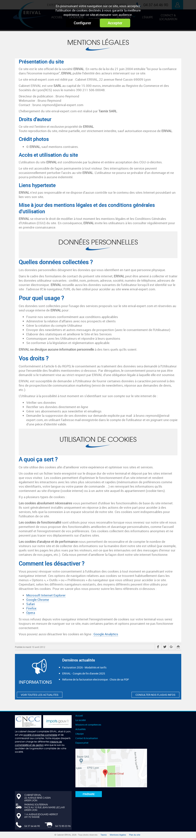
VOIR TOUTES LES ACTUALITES (39, 695)
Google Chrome (37, 599)
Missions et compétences (88, 724)
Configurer (82, 23)
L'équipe (79, 733)
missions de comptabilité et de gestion (38, 743)
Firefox (31, 608)
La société (80, 720)
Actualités (80, 729)
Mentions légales (118, 834)
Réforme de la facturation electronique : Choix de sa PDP (95, 679)
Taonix (104, 834)
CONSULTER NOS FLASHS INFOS (155, 695)
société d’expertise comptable (40, 734)
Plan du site (134, 834)
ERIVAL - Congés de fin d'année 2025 (83, 673)
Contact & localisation (86, 738)
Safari (30, 604)
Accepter (115, 23)
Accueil (79, 715)
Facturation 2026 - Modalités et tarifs (84, 667)
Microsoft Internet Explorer (46, 595)
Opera (30, 612)
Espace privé (81, 742)
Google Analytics (106, 634)
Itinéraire (89, 794)
